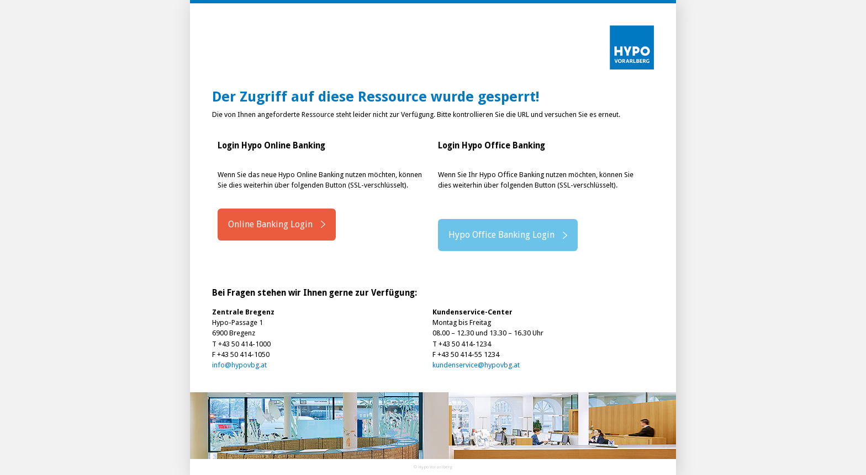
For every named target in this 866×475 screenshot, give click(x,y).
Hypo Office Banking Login (501, 235)
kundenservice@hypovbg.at (476, 365)
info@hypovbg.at (239, 365)
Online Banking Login (270, 224)
